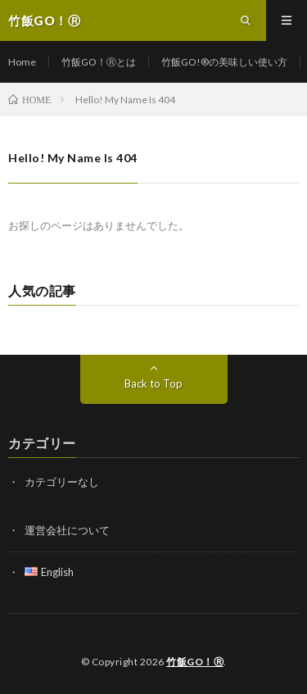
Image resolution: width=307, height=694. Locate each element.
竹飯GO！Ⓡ (194, 661)
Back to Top (153, 383)
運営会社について (67, 530)
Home (22, 62)
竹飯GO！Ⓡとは (98, 62)
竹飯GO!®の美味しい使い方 (224, 62)
